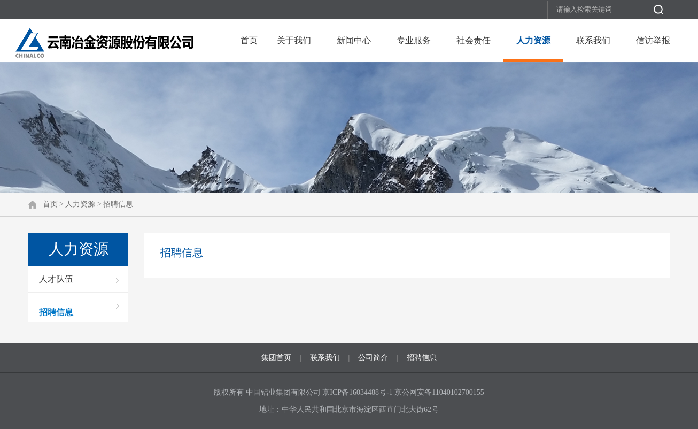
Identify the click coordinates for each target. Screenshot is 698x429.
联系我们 (593, 40)
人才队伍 (56, 279)
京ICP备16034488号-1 (358, 392)
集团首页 (276, 358)
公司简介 (373, 358)
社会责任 (473, 40)
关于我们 (294, 40)
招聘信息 (118, 204)
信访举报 (653, 40)
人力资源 (533, 40)
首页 (249, 40)
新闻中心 (354, 40)
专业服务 (414, 40)
